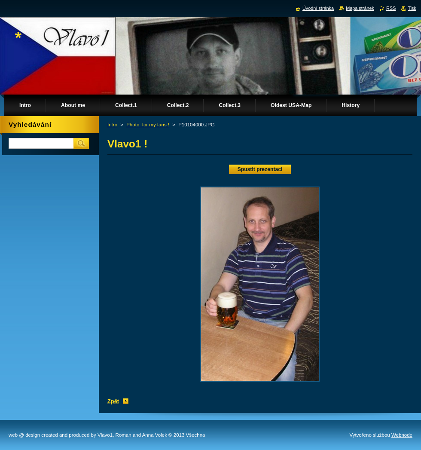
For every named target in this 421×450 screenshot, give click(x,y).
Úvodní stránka (318, 8)
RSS (391, 8)
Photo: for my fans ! (147, 124)
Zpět (113, 401)
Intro (112, 124)
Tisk (412, 8)
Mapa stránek (360, 8)
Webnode (401, 435)
